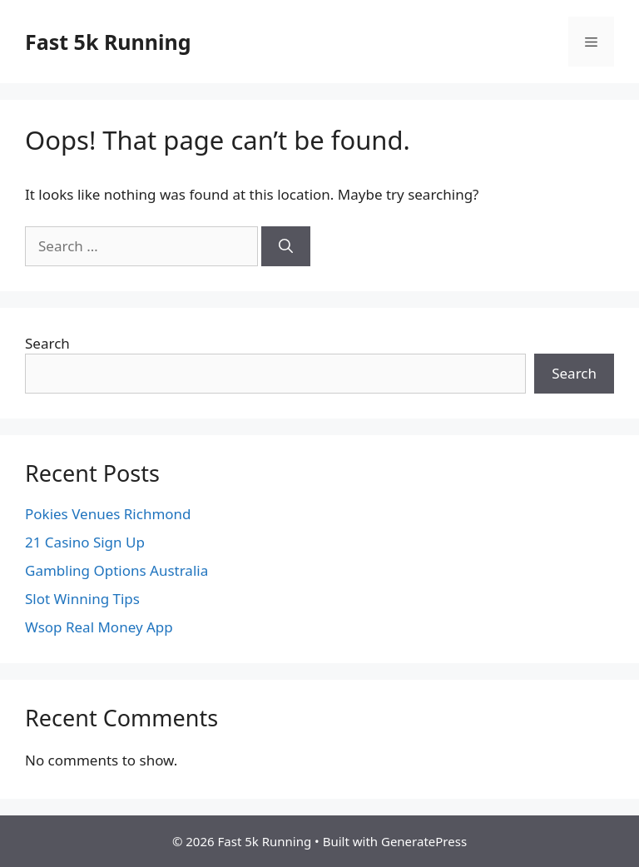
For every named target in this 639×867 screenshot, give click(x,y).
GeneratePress (424, 841)
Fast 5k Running (108, 41)
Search (47, 343)
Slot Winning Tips (82, 598)
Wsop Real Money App (99, 627)
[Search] (285, 246)
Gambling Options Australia (116, 570)
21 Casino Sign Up (85, 542)
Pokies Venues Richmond (108, 513)
